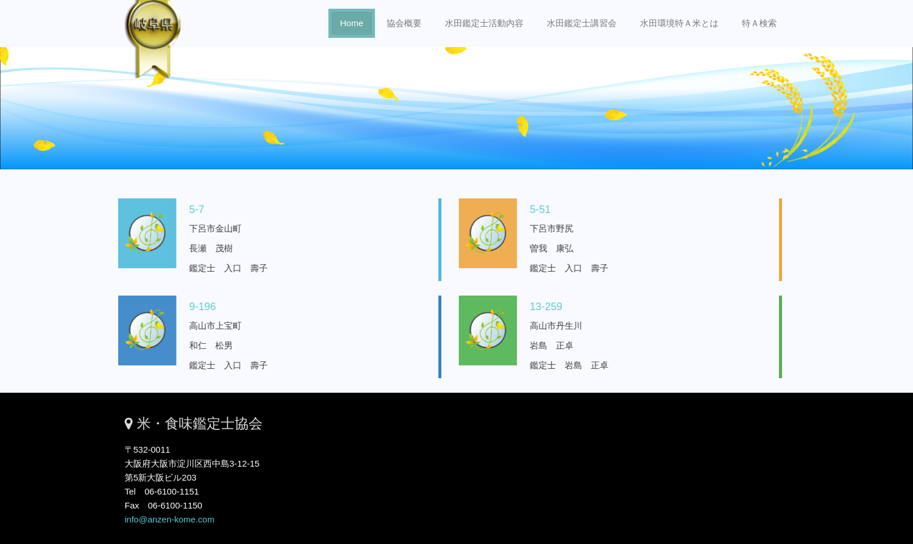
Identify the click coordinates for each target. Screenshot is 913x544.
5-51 (532, 209)
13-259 (538, 306)
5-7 (188, 209)
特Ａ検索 (759, 23)
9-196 (194, 306)
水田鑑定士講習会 (582, 23)
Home (351, 23)
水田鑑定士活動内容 (484, 23)
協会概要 (404, 23)
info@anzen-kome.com (169, 519)
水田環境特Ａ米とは (679, 23)
